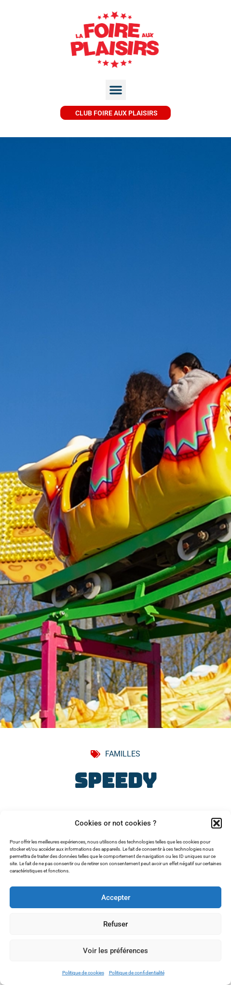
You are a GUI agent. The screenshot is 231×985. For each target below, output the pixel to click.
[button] (216, 823)
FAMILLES (122, 753)
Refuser (115, 924)
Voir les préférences (115, 950)
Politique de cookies (83, 972)
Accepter (115, 897)
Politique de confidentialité (136, 972)
